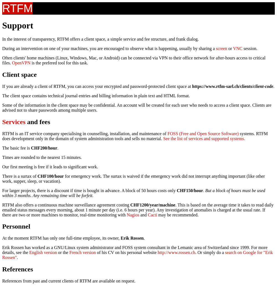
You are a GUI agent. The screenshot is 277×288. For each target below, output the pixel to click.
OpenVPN (21, 63)
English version (43, 252)
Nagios (133, 215)
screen (221, 48)
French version (82, 252)
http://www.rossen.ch (176, 252)
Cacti (152, 215)
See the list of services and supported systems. (204, 138)
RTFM (17, 8)
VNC (237, 48)
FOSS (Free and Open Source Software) (203, 133)
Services (13, 121)
